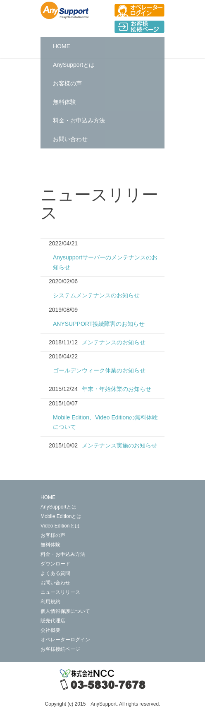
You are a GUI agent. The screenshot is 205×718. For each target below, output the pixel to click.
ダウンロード (55, 564)
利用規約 (50, 602)
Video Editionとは (60, 526)
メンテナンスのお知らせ (113, 342)
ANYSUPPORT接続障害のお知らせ (99, 323)
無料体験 (64, 102)
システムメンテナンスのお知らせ (96, 295)
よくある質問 (55, 573)
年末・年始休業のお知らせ (116, 389)
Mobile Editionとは (61, 516)
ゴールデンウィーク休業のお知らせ (99, 370)
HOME (61, 46)
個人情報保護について (65, 611)
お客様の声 (67, 83)
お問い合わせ (70, 139)
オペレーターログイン (65, 640)
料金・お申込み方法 (79, 120)
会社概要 (50, 630)
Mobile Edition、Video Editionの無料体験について (105, 422)
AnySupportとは (74, 64)
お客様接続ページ (60, 649)
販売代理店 (53, 621)
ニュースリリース (60, 592)
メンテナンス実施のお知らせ (119, 445)
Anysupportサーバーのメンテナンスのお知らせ (105, 262)
